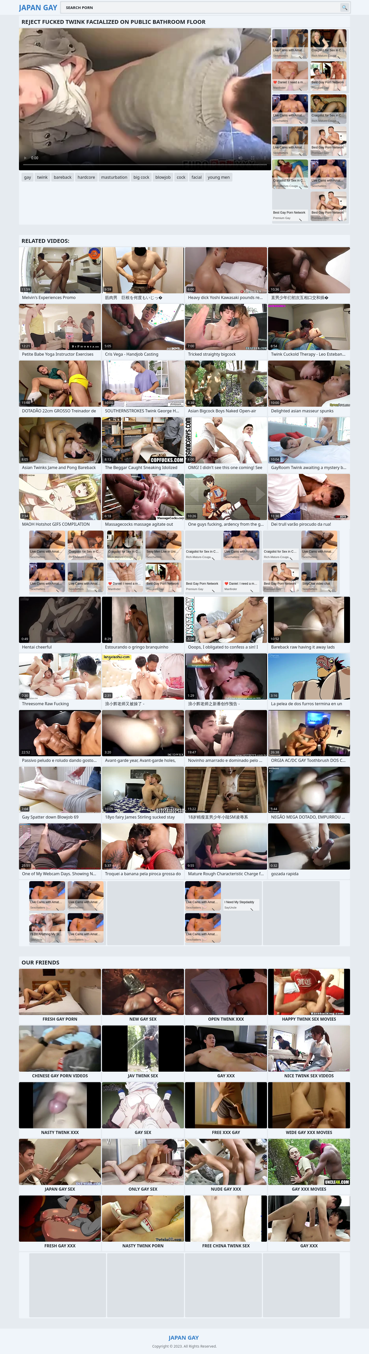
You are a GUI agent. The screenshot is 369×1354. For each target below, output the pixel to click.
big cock (141, 177)
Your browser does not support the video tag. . (145, 99)
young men (219, 177)
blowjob (163, 177)
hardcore (86, 177)
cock (181, 177)
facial (197, 177)
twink (42, 177)
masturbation (114, 177)
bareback (62, 177)
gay (27, 177)
